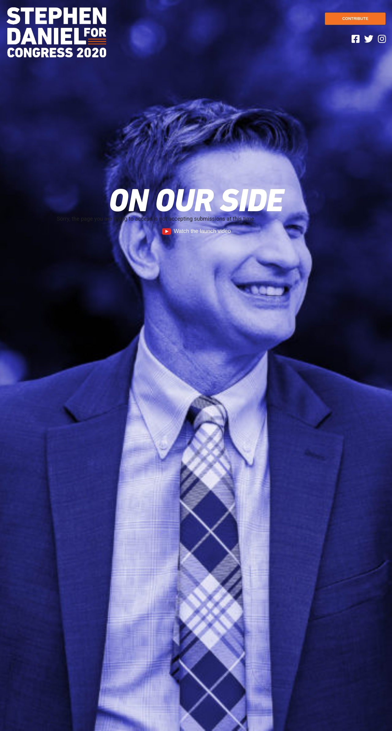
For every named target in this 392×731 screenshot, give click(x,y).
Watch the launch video (196, 231)
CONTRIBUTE (355, 18)
